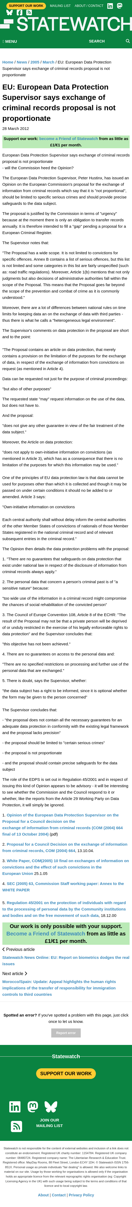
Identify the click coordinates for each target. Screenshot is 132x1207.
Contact (59, 1195)
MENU (10, 41)
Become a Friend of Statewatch (45, 934)
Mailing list (60, 6)
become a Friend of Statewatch (68, 138)
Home (8, 62)
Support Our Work (26, 6)
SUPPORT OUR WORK (66, 1073)
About (43, 1195)
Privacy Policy (81, 1195)
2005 (35, 62)
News (22, 62)
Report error (66, 1033)
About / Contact (89, 6)
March (48, 62)
